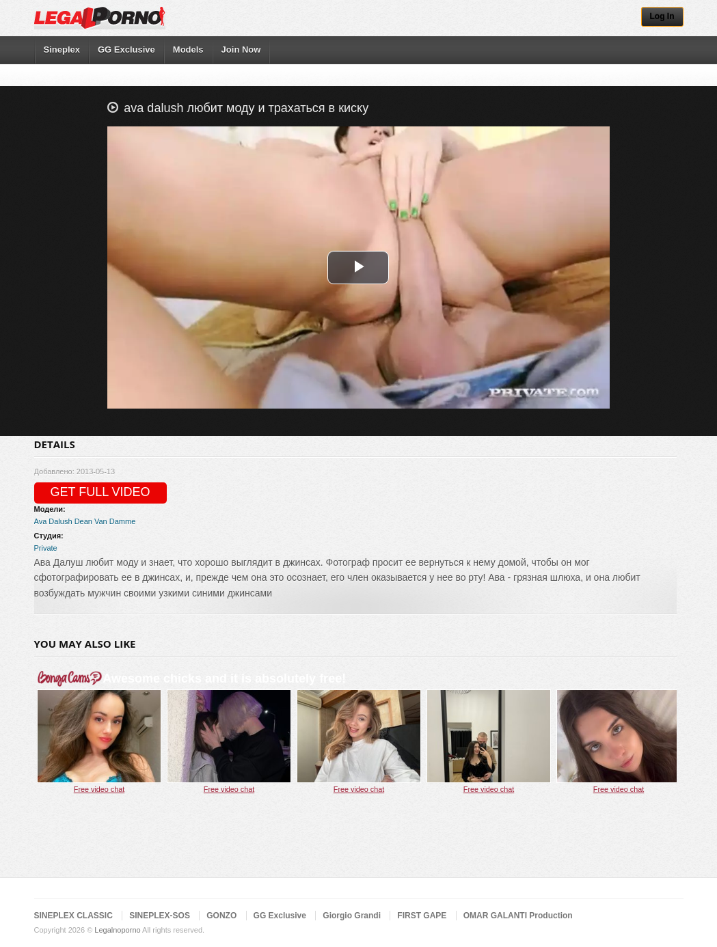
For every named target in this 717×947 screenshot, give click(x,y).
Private (45, 548)
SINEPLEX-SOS (159, 915)
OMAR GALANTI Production (518, 915)
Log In (662, 16)
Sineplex (62, 49)
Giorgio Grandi (352, 915)
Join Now (241, 49)
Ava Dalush (53, 521)
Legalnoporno (117, 930)
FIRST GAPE (421, 915)
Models (188, 49)
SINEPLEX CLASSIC (73, 915)
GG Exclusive (126, 49)
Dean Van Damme (105, 521)
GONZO (221, 915)
